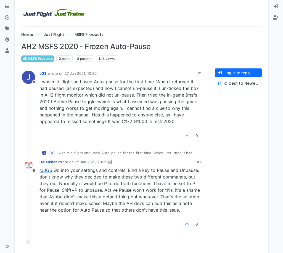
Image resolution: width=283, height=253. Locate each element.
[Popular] (7, 39)
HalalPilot (48, 162)
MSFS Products (38, 59)
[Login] (276, 6)
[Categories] (7, 6)
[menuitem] (276, 6)
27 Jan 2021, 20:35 (91, 162)
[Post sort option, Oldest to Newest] (238, 83)
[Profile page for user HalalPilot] (28, 165)
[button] (7, 246)
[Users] (7, 50)
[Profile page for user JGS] (28, 77)
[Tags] (7, 28)
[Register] (276, 17)
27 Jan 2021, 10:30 (81, 73)
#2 (199, 162)
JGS (43, 73)
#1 (200, 73)
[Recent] (7, 17)
